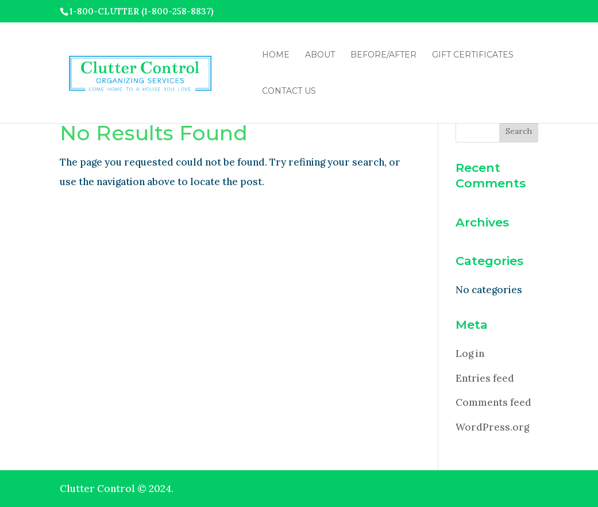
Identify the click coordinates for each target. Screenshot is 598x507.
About (320, 55)
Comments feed (493, 402)
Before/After (383, 55)
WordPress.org (492, 427)
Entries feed (485, 378)
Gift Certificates (473, 55)
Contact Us (289, 91)
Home (276, 55)
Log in (470, 353)
